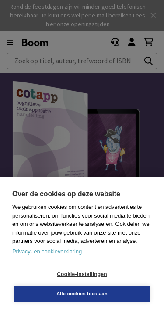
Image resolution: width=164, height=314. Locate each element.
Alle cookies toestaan (82, 293)
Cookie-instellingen (82, 274)
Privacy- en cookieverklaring (47, 251)
